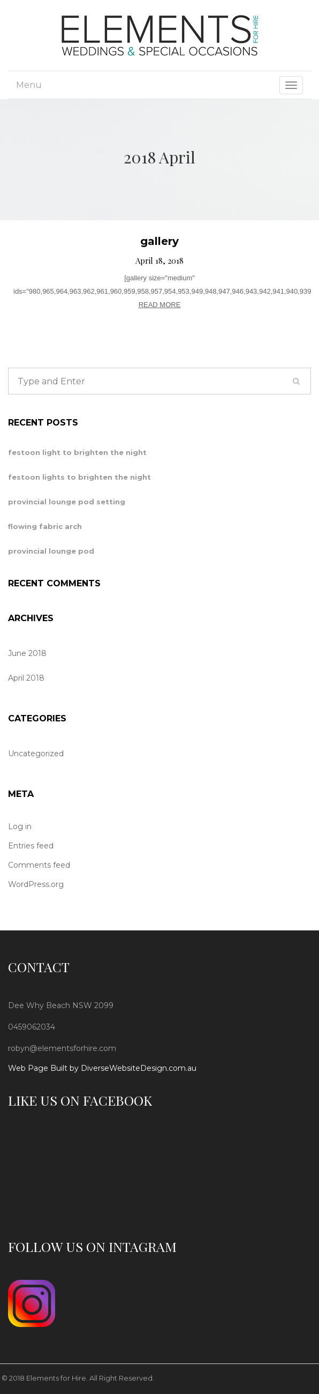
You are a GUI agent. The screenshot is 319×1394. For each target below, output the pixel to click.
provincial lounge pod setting (66, 501)
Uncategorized (36, 753)
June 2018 (27, 653)
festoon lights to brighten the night (79, 477)
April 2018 (26, 678)
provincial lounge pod (51, 551)
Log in (20, 826)
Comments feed (39, 865)
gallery (159, 241)
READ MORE (160, 305)
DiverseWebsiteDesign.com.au (138, 1068)
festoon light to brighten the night (77, 452)
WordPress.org (36, 884)
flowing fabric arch (45, 526)
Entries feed (31, 846)
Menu (29, 85)
